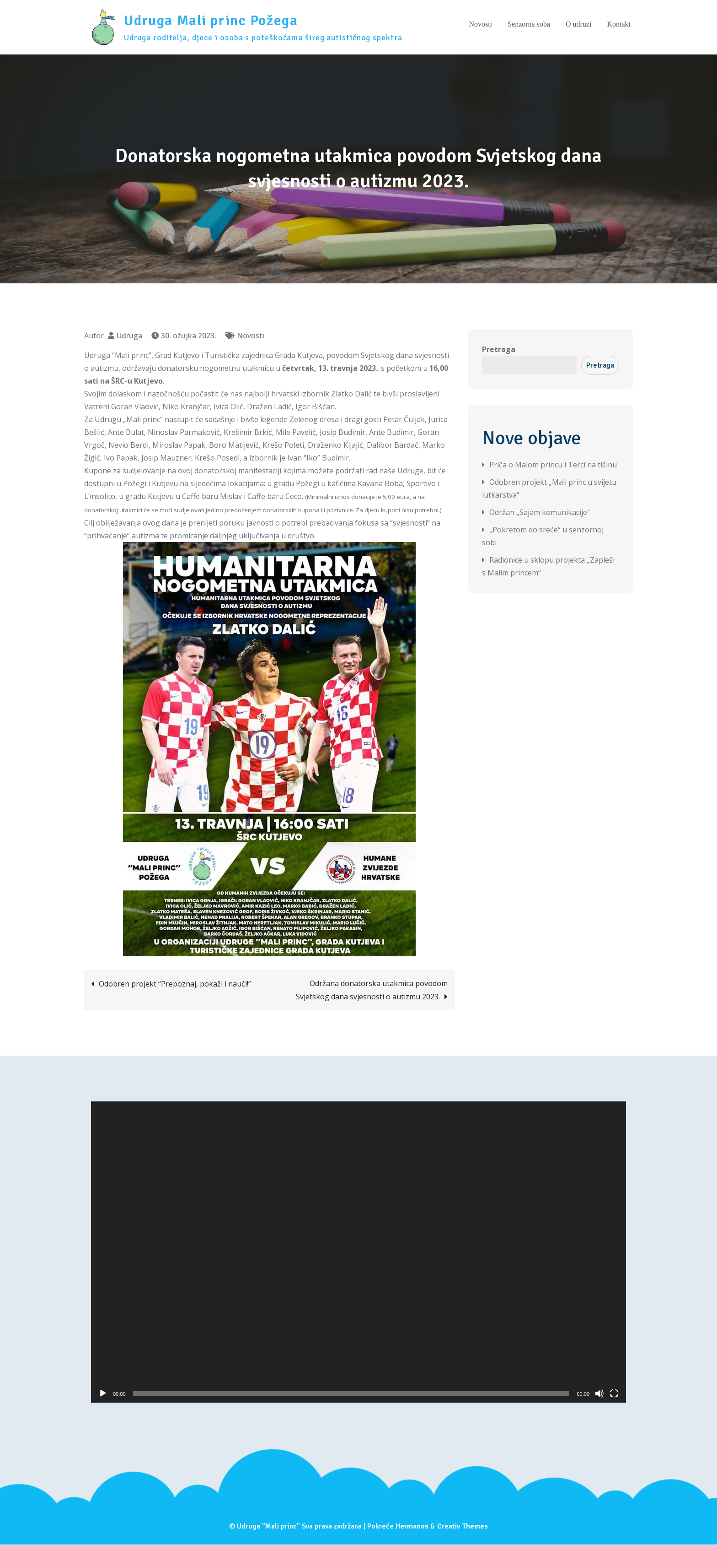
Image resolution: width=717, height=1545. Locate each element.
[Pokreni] (102, 1394)
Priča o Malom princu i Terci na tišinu (553, 465)
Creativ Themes (462, 1526)
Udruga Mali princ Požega (212, 21)
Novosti (480, 24)
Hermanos (412, 1526)
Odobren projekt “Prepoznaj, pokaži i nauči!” (175, 984)
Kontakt (619, 24)
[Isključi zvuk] (599, 1394)
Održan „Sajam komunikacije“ (539, 513)
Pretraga (498, 350)
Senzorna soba (529, 24)
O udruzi (578, 24)
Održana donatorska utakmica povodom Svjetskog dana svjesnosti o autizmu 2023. (372, 990)
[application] (358, 1252)
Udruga (129, 336)
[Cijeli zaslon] (614, 1394)
